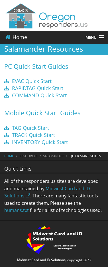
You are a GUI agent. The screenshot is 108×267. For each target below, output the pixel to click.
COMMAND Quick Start (35, 95)
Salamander (53, 156)
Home (15, 37)
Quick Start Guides (85, 156)
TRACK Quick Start (29, 135)
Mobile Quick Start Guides (42, 112)
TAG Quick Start (26, 127)
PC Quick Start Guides (36, 66)
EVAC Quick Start (28, 81)
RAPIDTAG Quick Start (33, 88)
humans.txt (16, 210)
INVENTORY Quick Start (36, 142)
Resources (28, 156)
